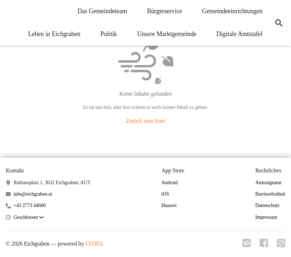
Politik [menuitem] (108, 33)
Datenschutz (267, 205)
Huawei (169, 205)
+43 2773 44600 (30, 205)
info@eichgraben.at (33, 194)
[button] (29, 217)
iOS (165, 194)
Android (169, 182)
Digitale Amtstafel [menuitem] (239, 33)
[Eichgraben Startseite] (11, 22)
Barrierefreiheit (270, 194)
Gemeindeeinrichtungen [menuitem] (232, 11)
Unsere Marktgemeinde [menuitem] (166, 33)
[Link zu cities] (246, 245)
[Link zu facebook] (264, 245)
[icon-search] (278, 22)
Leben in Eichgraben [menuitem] (54, 33)
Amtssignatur (268, 182)
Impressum (266, 217)
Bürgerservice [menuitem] (164, 11)
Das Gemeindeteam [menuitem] (102, 11)
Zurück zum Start (145, 121)
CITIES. (94, 244)
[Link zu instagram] (281, 245)
